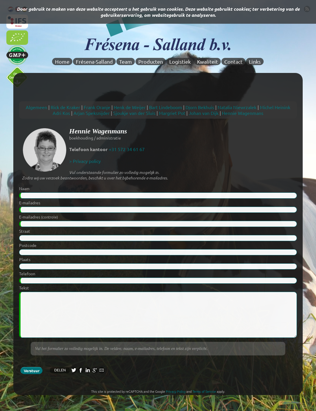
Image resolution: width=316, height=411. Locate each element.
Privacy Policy (175, 391)
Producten (150, 61)
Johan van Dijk (203, 113)
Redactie (305, 406)
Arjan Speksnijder (92, 113)
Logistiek (180, 61)
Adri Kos (61, 113)
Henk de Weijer (130, 107)
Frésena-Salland (94, 61)
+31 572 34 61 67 (127, 149)
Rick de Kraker (65, 107)
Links (255, 61)
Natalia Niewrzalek (237, 107)
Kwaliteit (207, 61)
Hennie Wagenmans (242, 113)
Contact (233, 61)
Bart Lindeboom (165, 107)
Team (125, 61)
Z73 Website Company (61, 406)
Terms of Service (204, 391)
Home (62, 61)
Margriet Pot (172, 113)
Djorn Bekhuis (199, 107)
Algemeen (36, 107)
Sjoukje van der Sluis (134, 113)
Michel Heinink (275, 107)
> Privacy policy (85, 161)
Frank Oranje (97, 107)
